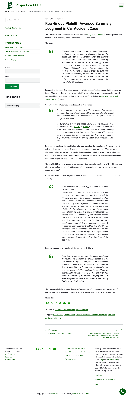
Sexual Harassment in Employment (17, 51)
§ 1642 (86, 127)
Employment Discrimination (15, 47)
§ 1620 (77, 127)
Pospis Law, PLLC (56, 394)
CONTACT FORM (11, 36)
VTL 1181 (58, 318)
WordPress (76, 394)
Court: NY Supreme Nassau (64, 315)
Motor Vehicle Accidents (65, 310)
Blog (101, 360)
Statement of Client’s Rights (105, 380)
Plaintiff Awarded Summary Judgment (91, 315)
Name (7, 67)
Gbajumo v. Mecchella (96, 35)
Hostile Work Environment (14, 56)
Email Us (8, 357)
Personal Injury (82, 310)
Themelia (87, 394)
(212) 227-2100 (10, 354)
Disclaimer (99, 375)
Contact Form (10, 360)
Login (97, 384)
